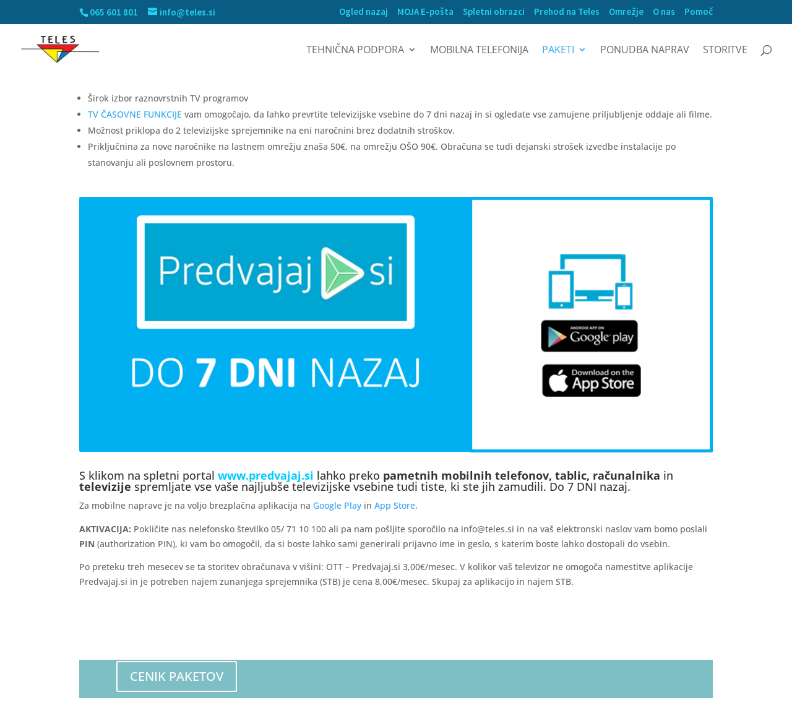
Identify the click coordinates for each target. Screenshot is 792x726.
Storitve (725, 50)
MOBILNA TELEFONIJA (479, 50)
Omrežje (626, 12)
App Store (394, 505)
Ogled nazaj (363, 12)
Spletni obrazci (494, 12)
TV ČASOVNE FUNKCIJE (135, 114)
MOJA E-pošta (425, 12)
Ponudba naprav (644, 50)
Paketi (558, 50)
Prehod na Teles (567, 12)
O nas (664, 12)
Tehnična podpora (355, 50)
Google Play (337, 505)
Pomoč (698, 12)
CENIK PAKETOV (176, 676)
